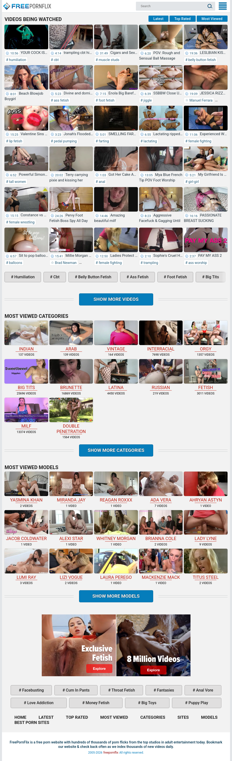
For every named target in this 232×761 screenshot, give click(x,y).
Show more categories (116, 450)
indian (26, 336)
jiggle (147, 100)
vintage (116, 336)
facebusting (32, 690)
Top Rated (182, 19)
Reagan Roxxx (116, 487)
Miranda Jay (71, 487)
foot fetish (106, 100)
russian (161, 374)
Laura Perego (116, 564)
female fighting (199, 141)
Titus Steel (205, 564)
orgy (205, 336)
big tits (212, 277)
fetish (205, 374)
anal (101, 182)
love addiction (39, 702)
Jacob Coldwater (26, 525)
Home (27, 4)
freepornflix (110, 752)
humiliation (17, 60)
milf (26, 413)
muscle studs (108, 60)
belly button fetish (202, 60)
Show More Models (116, 596)
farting (103, 141)
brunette (71, 374)
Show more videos (116, 299)
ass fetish (61, 100)
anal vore (204, 690)
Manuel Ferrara (200, 100)
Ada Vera (161, 487)
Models (209, 717)
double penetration (71, 416)
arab (71, 336)
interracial (161, 336)
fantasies (165, 690)
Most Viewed (212, 19)
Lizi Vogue (71, 564)
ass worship (197, 263)
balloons (15, 263)
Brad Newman (65, 263)
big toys (149, 702)
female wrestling (21, 222)
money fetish (97, 702)
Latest (158, 19)
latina (116, 374)
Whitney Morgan (116, 525)
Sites (183, 717)
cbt (56, 60)
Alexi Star (71, 525)
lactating (150, 141)
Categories (152, 717)
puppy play (198, 702)
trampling (150, 263)
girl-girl (193, 182)
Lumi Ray (26, 564)
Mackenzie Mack (161, 564)
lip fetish (15, 141)
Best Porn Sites (31, 722)
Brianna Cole (161, 525)
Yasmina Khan (26, 487)
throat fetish (123, 690)
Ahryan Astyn (205, 487)
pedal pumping (65, 141)
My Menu (222, 6)
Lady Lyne (205, 525)
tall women (17, 182)
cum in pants (77, 690)
